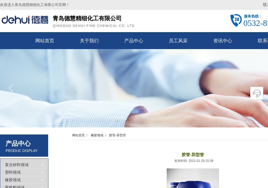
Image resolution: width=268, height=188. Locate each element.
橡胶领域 (97, 135)
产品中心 (133, 40)
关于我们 (89, 40)
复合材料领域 (17, 164)
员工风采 (178, 40)
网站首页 (44, 40)
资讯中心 (222, 40)
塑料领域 (13, 172)
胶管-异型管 (117, 135)
